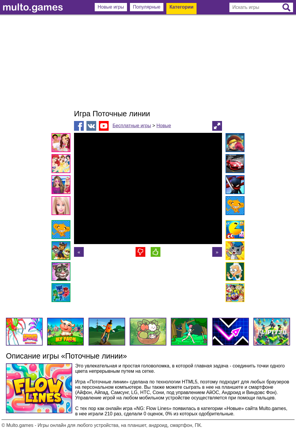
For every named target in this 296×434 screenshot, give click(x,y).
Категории (181, 6)
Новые (163, 125)
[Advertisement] (148, 62)
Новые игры (111, 6)
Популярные (146, 6)
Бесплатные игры (131, 125)
